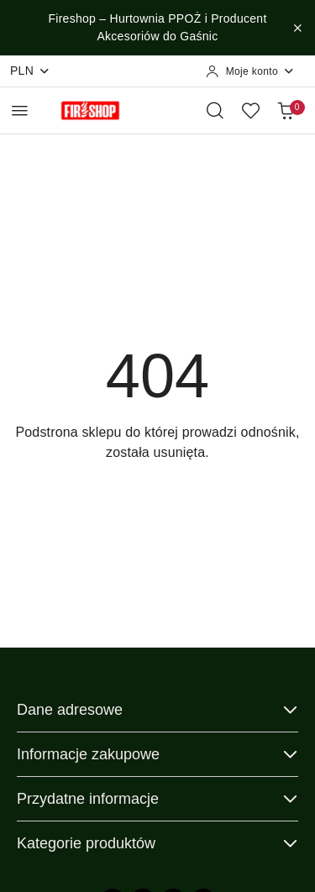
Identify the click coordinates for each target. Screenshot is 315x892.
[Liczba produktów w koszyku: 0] (285, 110)
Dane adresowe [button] (157, 709)
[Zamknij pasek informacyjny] (297, 27)
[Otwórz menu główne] (19, 110)
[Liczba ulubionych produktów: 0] (250, 110)
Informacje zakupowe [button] (157, 754)
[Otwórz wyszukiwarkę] (215, 110)
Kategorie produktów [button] (157, 843)
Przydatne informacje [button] (157, 798)
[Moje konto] (250, 71)
